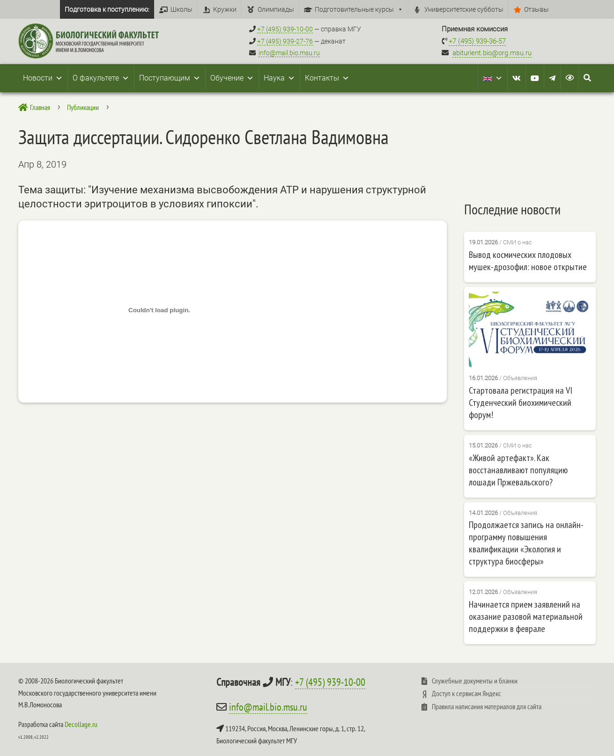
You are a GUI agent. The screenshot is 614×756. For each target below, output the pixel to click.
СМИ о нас (517, 242)
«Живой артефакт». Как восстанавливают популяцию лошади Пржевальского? (518, 470)
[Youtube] (535, 78)
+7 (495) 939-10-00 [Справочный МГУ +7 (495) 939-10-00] (285, 29)
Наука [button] (279, 78)
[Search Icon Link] (587, 78)
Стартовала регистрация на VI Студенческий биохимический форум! (520, 402)
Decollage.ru (81, 724)
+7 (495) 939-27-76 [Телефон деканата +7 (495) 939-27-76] (285, 41)
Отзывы (536, 9)
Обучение (232, 78)
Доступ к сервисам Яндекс (466, 693)
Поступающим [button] (169, 78)
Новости (43, 78)
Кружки (225, 9)
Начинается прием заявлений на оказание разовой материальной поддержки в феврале (526, 616)
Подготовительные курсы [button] (359, 9)
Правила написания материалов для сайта (486, 706)
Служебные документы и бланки (475, 680)
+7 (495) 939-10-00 (330, 682)
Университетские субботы (463, 9)
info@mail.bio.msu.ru (289, 53)
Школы (181, 9)
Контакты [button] (327, 78)
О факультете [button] (101, 78)
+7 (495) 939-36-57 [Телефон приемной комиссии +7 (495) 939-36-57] (477, 41)
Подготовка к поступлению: (107, 9)
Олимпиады (276, 9)
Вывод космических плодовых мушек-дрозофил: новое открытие (528, 261)
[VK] (516, 78)
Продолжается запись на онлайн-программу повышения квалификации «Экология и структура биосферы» (526, 543)
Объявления (520, 378)
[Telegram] (552, 78)
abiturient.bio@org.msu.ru (492, 53)
